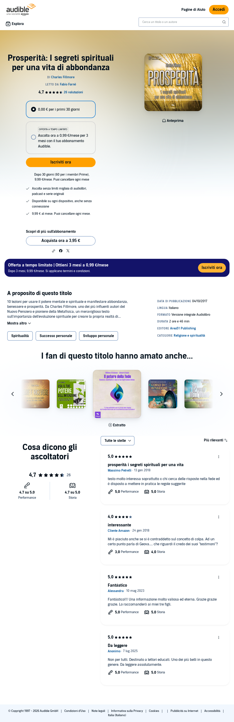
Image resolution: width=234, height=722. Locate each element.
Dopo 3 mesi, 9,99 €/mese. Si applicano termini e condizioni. (58, 267)
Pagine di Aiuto (193, 9)
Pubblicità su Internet (185, 711)
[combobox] (184, 22)
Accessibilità (212, 711)
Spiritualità (20, 336)
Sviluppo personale (98, 336)
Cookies (154, 711)
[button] (53, 251)
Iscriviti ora (60, 162)
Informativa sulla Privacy (127, 711)
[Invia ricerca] (224, 22)
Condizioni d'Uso (75, 711)
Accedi (219, 9)
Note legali (99, 711)
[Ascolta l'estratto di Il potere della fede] (117, 425)
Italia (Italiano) (117, 715)
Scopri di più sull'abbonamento (51, 231)
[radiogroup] (60, 127)
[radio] (60, 109)
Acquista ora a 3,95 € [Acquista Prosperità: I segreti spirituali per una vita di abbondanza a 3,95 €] (60, 240)
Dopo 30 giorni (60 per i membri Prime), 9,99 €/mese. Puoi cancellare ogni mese (61, 177)
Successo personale (56, 336)
